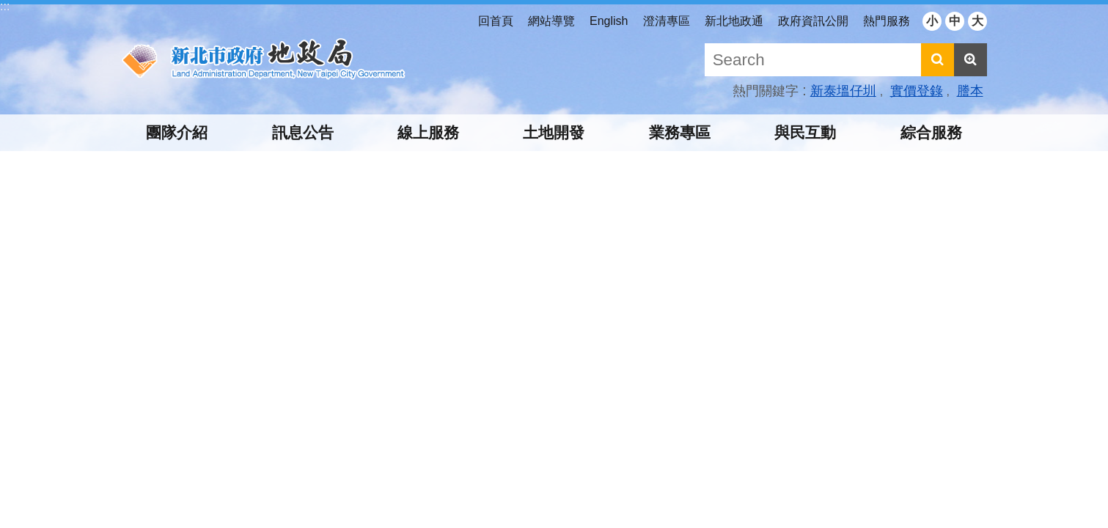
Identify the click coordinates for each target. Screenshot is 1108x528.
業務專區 (680, 132)
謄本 (970, 91)
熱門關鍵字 (766, 91)
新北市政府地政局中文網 (264, 59)
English (609, 21)
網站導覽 (551, 21)
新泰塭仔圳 (843, 91)
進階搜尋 (970, 59)
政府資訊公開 (813, 21)
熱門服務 (886, 21)
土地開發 (553, 132)
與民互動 (805, 132)
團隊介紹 (177, 132)
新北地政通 (734, 21)
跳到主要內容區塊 (7, 7)
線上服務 (428, 132)
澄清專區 (666, 21)
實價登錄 (916, 91)
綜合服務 (931, 132)
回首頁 (495, 21)
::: (5, 6)
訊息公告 (303, 132)
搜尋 (937, 59)
